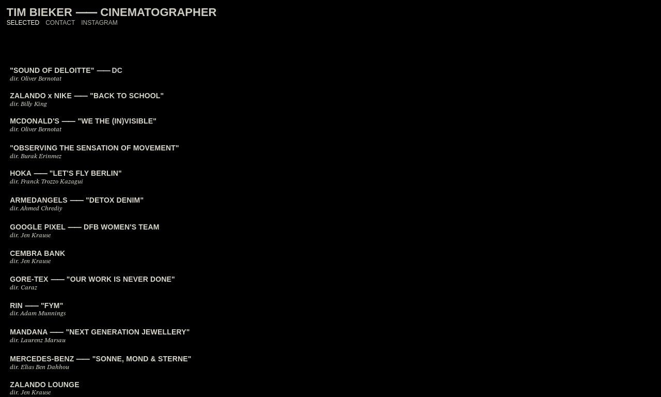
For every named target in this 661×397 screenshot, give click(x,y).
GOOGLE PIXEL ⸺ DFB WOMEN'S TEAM (84, 227)
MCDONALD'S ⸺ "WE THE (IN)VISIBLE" (83, 121)
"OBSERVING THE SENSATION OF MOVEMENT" (94, 148)
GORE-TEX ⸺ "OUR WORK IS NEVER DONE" (92, 279)
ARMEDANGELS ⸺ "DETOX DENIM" (77, 200)
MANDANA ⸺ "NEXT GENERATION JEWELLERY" (100, 332)
